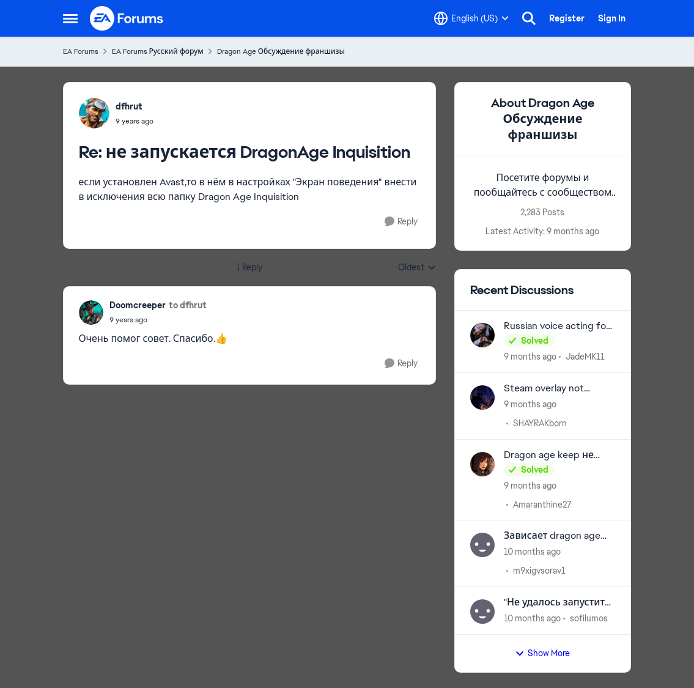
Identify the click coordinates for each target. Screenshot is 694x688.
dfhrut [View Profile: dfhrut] (129, 106)
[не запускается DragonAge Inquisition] (134, 121)
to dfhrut (188, 305)
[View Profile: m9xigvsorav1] (482, 545)
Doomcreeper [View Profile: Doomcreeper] (137, 305)
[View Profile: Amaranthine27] (482, 464)
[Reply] (401, 221)
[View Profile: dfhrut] (94, 113)
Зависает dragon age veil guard (552, 536)
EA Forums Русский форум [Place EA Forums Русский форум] (158, 51)
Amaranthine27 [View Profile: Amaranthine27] (542, 503)
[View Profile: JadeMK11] (482, 335)
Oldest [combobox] (417, 268)
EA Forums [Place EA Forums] (80, 51)
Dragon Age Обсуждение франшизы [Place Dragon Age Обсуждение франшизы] (281, 51)
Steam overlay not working (544, 388)
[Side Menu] (70, 18)
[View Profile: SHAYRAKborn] (482, 397)
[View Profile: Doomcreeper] (91, 312)
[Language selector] (471, 18)
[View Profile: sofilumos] (482, 611)
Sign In (612, 18)
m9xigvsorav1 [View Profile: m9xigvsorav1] (539, 570)
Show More (542, 653)
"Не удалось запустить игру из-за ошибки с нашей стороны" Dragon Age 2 (557, 602)
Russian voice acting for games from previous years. (557, 326)
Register (567, 18)
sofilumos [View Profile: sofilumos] (589, 618)
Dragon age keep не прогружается (549, 455)
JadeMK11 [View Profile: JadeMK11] (585, 356)
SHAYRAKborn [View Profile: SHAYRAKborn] (540, 423)
